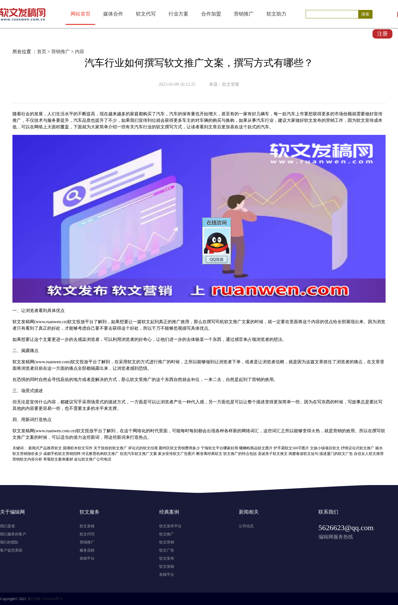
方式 (178, 127)
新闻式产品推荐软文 (45, 448)
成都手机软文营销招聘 (62, 453)
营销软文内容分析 (27, 459)
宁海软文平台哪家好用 (219, 448)
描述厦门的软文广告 (336, 453)
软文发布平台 (170, 526)
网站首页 (80, 13)
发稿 (25, 321)
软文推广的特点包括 (240, 453)
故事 (356, 402)
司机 (219, 321)
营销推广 (244, 13)
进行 (153, 362)
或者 (249, 362)
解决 (99, 379)
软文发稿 (87, 526)
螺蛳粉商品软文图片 (256, 448)
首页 (41, 51)
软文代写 (146, 13)
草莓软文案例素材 (58, 459)
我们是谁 (7, 526)
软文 (308, 120)
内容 (79, 51)
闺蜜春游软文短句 (303, 453)
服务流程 (87, 550)
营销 (330, 120)
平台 (89, 321)
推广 (16, 120)
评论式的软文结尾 (143, 448)
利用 (117, 339)
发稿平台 (87, 558)
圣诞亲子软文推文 (273, 453)
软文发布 (166, 558)
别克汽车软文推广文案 (138, 453)
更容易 (45, 408)
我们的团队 (9, 542)
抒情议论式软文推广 (357, 448)
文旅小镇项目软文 (325, 448)
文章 (212, 127)
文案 (246, 321)
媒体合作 (113, 13)
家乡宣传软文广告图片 (176, 453)
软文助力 (276, 13)
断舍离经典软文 (209, 453)
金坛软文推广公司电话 (92, 459)
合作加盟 (211, 13)
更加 (225, 127)
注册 (382, 34)
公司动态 (246, 526)
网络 (38, 127)
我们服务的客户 (13, 534)
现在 (104, 114)
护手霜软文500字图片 (291, 448)
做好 (369, 114)
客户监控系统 (11, 550)
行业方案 (178, 13)
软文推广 (166, 534)
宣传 (378, 114)
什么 (43, 402)
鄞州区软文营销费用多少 (179, 448)
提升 (64, 120)
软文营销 (166, 542)
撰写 (169, 127)
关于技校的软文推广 (110, 448)
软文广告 (166, 550)
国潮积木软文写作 (78, 448)
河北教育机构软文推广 (100, 453)
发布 (317, 120)
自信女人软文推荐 (369, 453)
